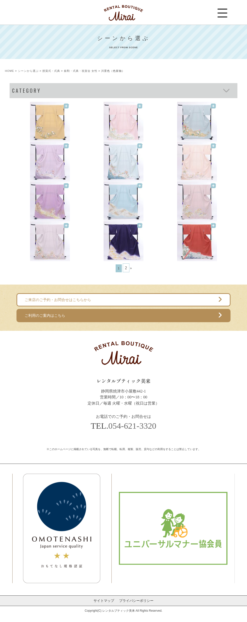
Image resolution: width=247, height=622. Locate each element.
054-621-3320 (132, 425)
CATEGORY (26, 90)
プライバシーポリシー (136, 601)
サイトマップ (103, 601)
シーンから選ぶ (28, 70)
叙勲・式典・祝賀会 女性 (80, 70)
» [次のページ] (131, 268)
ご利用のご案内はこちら (45, 315)
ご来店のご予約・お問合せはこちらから (58, 300)
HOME (9, 70)
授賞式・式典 (51, 70)
